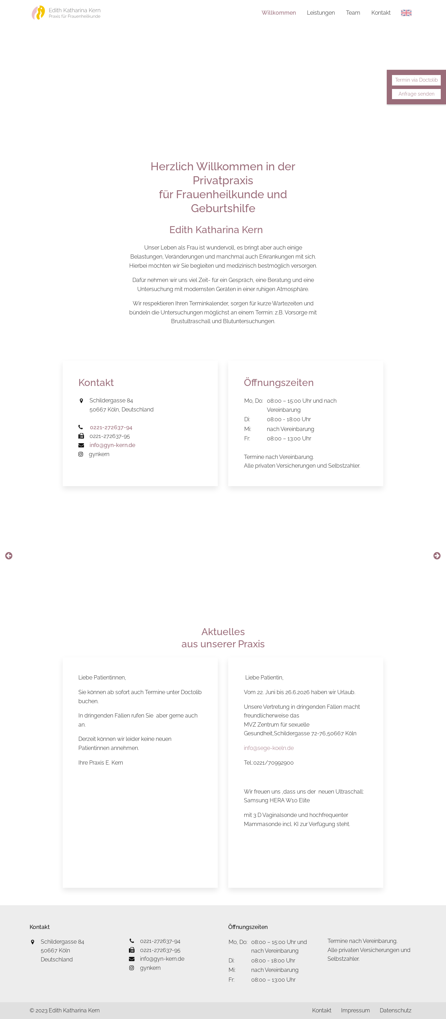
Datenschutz (395, 1010)
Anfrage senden (417, 94)
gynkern (93, 454)
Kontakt (380, 12)
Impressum (354, 1010)
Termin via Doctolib (416, 80)
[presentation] (9, 556)
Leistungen (320, 12)
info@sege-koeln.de (269, 748)
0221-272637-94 (154, 941)
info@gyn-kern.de (156, 958)
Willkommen (278, 12)
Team (352, 12)
